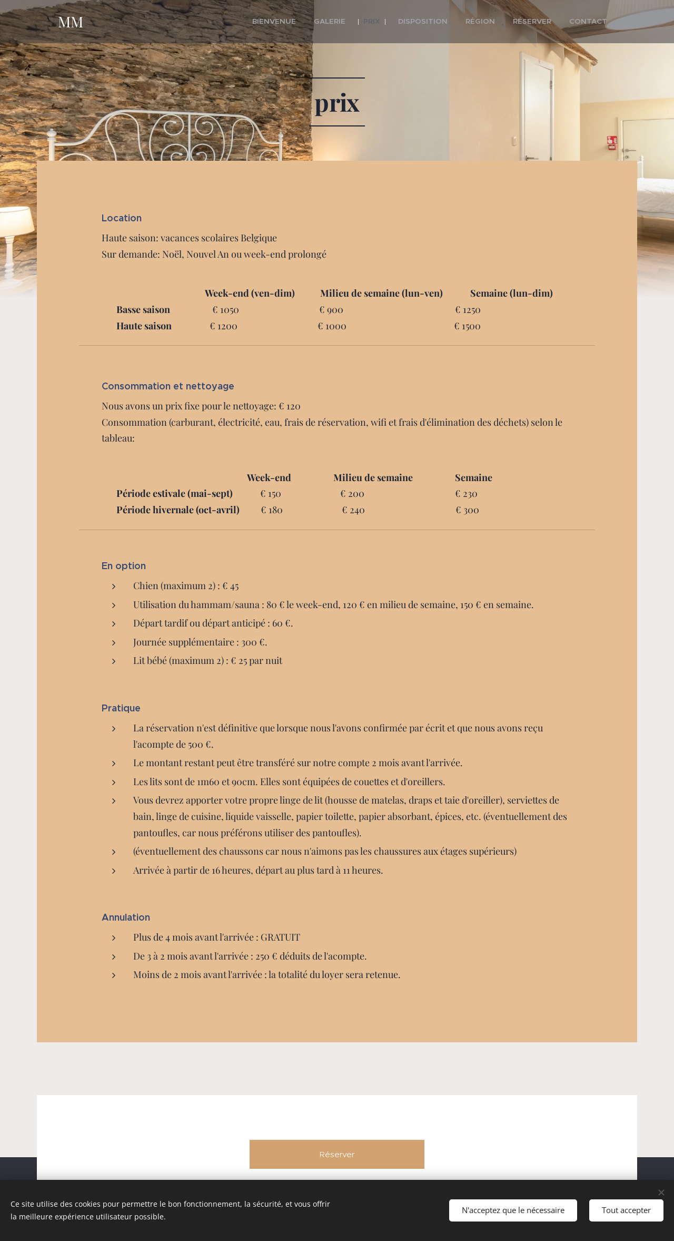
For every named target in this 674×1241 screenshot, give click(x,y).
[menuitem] (304, 21)
